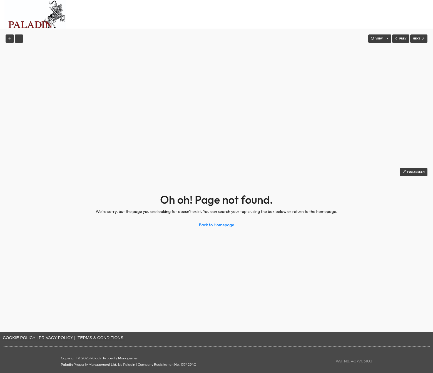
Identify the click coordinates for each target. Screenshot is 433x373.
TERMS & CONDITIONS (100, 337)
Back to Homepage (216, 224)
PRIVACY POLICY (56, 337)
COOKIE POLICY (19, 337)
